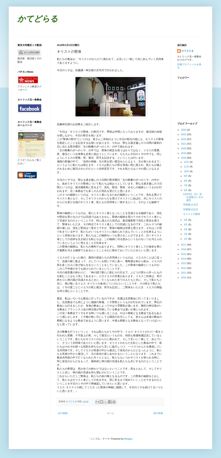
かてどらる (38, 19)
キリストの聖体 (191, 214)
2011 (184, 272)
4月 (186, 224)
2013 (184, 263)
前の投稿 (158, 413)
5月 (186, 220)
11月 (186, 166)
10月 (186, 171)
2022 (184, 139)
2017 (184, 244)
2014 (184, 258)
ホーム (110, 413)
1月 (186, 238)
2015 (184, 254)
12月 (186, 162)
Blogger (128, 438)
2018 (184, 157)
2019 (184, 153)
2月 (186, 234)
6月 (186, 190)
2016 (184, 249)
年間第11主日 (191, 204)
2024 (184, 129)
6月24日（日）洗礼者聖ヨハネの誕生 (193, 197)
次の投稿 (63, 413)
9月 (186, 176)
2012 (184, 268)
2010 (184, 277)
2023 (184, 134)
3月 (186, 229)
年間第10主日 (190, 209)
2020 (184, 148)
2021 (184, 143)
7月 (186, 185)
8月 (186, 180)
